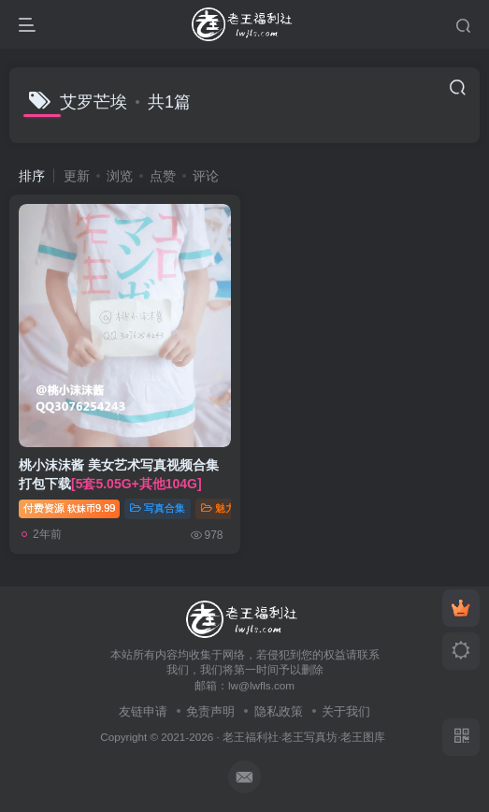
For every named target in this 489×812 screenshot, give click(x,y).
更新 (77, 175)
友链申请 (143, 711)
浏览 (120, 175)
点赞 (163, 175)
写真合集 (157, 508)
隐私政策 (278, 711)
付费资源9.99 (69, 508)
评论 (206, 175)
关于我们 (346, 711)
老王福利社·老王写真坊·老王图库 (304, 737)
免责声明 (210, 711)
